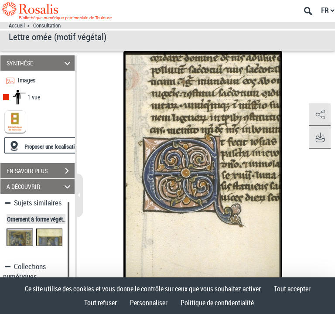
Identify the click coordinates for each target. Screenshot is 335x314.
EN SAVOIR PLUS (41, 171)
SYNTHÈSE (40, 63)
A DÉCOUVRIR (40, 186)
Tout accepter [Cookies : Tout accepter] (292, 289)
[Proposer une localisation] (45, 145)
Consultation (47, 25)
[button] (320, 114)
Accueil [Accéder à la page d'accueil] (17, 25)
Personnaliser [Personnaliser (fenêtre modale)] (149, 302)
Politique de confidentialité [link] (217, 302)
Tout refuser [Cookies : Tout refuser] (100, 302)
